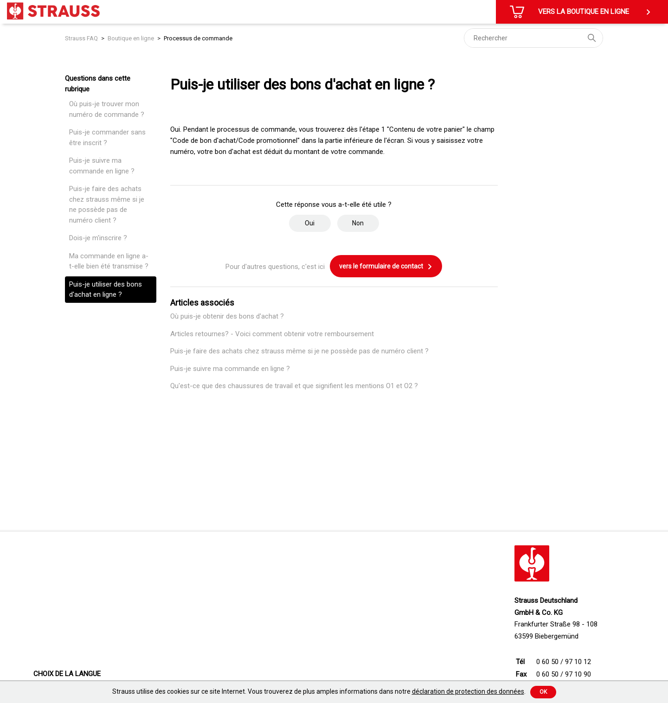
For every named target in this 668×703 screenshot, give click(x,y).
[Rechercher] (533, 38)
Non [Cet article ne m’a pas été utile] (358, 223)
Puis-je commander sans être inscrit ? (107, 137)
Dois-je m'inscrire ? (98, 238)
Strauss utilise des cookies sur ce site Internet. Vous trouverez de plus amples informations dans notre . (319, 691)
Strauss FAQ (82, 38)
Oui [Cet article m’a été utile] (310, 223)
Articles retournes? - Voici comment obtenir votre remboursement (272, 334)
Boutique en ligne (131, 38)
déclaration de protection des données (468, 691)
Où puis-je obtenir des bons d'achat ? (227, 316)
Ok (543, 692)
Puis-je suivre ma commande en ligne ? (102, 165)
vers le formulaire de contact (386, 266)
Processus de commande (198, 38)
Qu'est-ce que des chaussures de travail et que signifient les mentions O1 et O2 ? (294, 386)
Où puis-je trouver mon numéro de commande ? (106, 109)
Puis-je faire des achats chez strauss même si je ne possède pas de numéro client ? (106, 204)
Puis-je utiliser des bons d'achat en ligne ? (105, 289)
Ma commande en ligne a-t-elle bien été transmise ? (108, 261)
